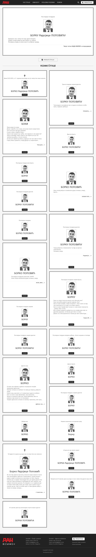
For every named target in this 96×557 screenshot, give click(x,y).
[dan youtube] (10, 544)
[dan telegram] (14, 544)
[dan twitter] (8, 544)
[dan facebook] (4, 544)
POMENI (59, 2)
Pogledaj (25, 95)
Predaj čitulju (78, 539)
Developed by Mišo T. (48, 552)
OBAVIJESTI (36, 2)
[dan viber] (12, 544)
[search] (78, 2)
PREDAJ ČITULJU (87, 2)
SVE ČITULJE (26, 2)
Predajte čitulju (48, 59)
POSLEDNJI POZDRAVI (48, 2)
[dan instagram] (6, 544)
